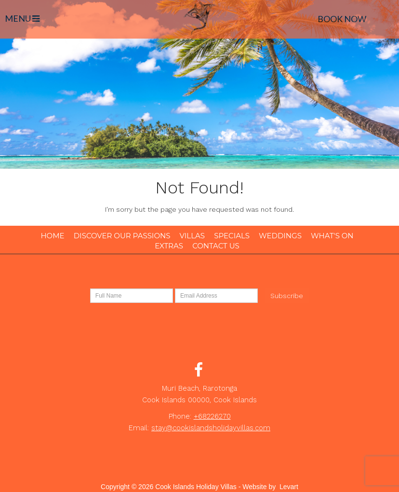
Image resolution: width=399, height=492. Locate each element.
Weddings (280, 235)
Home (52, 235)
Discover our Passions (122, 235)
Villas (192, 235)
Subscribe (286, 296)
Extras (169, 245)
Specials (232, 235)
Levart (288, 487)
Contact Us (215, 245)
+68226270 (212, 416)
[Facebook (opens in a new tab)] (198, 373)
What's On (332, 235)
